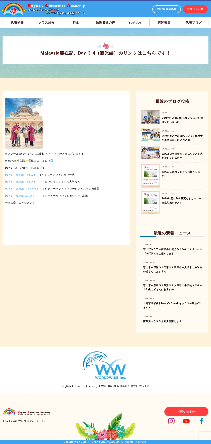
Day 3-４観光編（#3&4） (22, 181)
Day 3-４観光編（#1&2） (20, 174)
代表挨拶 (17, 22)
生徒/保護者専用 (166, 9)
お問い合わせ (195, 9)
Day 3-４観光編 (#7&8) (19, 195)
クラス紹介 (47, 22)
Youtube (135, 22)
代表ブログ (194, 22)
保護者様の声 (105, 22)
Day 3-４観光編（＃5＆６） (22, 188)
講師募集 (164, 22)
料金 (76, 22)
